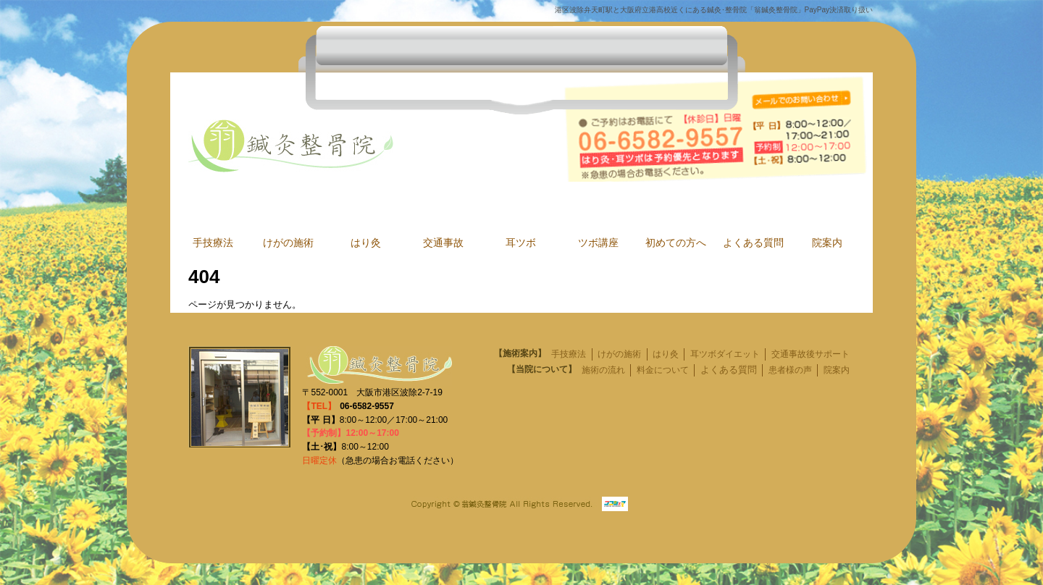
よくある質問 (753, 242)
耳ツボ (521, 242)
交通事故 (443, 242)
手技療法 (213, 242)
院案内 (827, 242)
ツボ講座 (598, 242)
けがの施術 (288, 242)
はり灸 (366, 242)
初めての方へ (675, 242)
